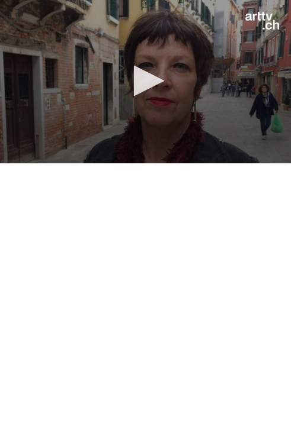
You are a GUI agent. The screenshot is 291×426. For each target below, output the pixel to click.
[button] (145, 81)
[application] (145, 81)
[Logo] (262, 21)
